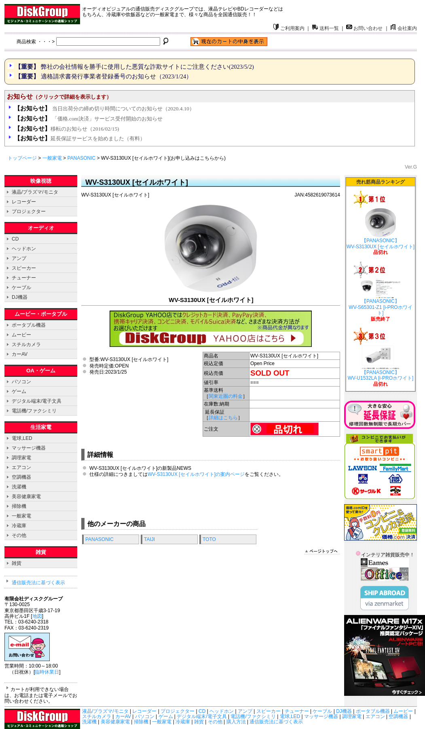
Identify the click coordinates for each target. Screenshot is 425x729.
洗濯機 (19, 487)
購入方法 (236, 722)
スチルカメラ (26, 344)
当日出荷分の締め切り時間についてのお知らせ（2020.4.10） (104, 109)
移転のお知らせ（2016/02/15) (66, 129)
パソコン (21, 382)
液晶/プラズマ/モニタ (35, 192)
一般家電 (52, 158)
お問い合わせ (364, 28)
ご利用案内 (288, 28)
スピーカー (24, 268)
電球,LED (22, 438)
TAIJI (149, 539)
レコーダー (24, 202)
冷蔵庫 (19, 525)
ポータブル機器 (29, 325)
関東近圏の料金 (226, 396)
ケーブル (21, 287)
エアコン (21, 467)
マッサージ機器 (29, 448)
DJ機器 (19, 297)
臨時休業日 (47, 672)
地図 (37, 616)
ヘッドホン (24, 248)
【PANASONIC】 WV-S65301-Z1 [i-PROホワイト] (380, 298)
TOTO (209, 539)
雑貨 (16, 563)
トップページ (22, 158)
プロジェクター (29, 211)
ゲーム (19, 391)
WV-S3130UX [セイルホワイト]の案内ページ (196, 474)
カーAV (19, 354)
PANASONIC (81, 158)
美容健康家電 (26, 496)
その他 (19, 535)
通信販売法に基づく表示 (38, 582)
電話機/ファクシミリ (34, 411)
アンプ (19, 258)
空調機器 (21, 477)
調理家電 (21, 458)
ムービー (21, 335)
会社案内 (403, 28)
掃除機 (19, 506)
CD (15, 239)
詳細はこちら (223, 417)
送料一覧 (325, 28)
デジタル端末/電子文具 (36, 401)
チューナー (24, 278)
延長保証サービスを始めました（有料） (79, 138)
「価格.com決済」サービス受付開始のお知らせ (88, 119)
